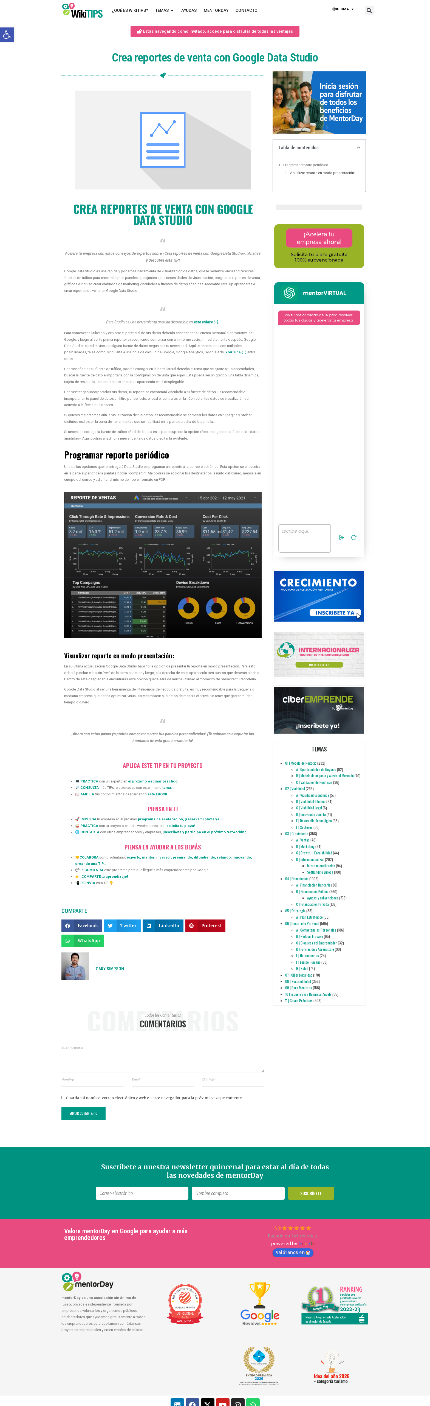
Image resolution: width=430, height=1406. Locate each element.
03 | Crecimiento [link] (296, 833)
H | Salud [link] (302, 968)
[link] (7, 34)
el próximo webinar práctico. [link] (153, 781)
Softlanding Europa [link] (320, 872)
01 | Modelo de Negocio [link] (300, 763)
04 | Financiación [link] (297, 878)
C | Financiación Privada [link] (312, 904)
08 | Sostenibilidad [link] (298, 981)
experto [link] (133, 857)
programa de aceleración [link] (160, 819)
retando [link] (223, 857)
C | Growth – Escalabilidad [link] (314, 853)
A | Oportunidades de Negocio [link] (316, 769)
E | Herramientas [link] (307, 955)
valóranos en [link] (293, 1252)
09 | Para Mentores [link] (298, 987)
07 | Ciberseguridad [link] (298, 975)
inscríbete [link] (173, 832)
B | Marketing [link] (305, 846)
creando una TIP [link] (89, 864)
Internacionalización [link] (321, 865)
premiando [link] (182, 857)
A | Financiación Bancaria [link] (313, 885)
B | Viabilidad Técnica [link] (311, 801)
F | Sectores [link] (304, 827)
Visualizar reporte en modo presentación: (322, 173)
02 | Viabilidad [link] (295, 788)
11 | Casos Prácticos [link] (299, 1000)
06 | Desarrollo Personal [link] (302, 923)
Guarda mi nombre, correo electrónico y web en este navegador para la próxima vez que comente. (154, 1098)
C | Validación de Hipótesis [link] (314, 782)
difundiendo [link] (204, 857)
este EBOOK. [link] (158, 794)
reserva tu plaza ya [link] (202, 819)
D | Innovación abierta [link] (311, 814)
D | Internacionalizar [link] (310, 859)
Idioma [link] (343, 9)
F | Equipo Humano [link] (308, 962)
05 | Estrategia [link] (295, 910)
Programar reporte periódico (305, 165)
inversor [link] (163, 857)
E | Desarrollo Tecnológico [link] (314, 820)
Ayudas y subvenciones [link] (322, 898)
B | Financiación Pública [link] (312, 891)
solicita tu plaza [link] (180, 826)
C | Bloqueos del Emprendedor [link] (316, 943)
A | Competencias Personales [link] (316, 930)
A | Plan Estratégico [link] (309, 917)
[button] (369, 10)
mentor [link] (147, 857)
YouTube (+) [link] (236, 352)
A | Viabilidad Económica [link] (312, 795)
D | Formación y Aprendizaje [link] (315, 949)
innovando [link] (241, 857)
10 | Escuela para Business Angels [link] (308, 994)
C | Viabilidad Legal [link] (309, 807)
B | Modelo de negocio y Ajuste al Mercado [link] (325, 776)
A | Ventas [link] (303, 840)
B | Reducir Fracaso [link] (309, 936)
